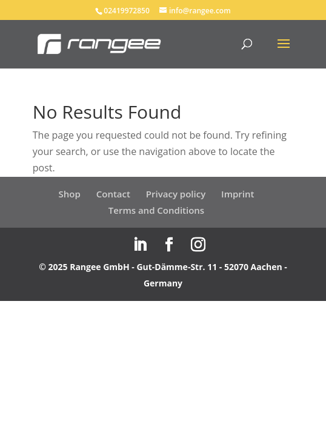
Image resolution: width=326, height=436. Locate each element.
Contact (113, 194)
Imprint (237, 194)
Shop (70, 194)
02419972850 (126, 10)
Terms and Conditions (156, 210)
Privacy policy (175, 194)
